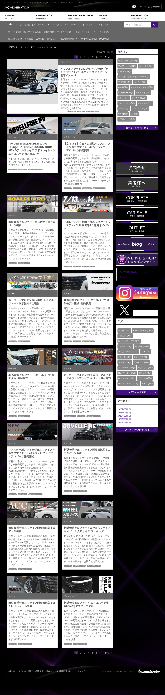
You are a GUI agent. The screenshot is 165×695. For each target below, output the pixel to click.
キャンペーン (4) (64, 31)
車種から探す (50, 16)
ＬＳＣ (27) (147, 383)
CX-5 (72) (145, 352)
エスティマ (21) (144, 103)
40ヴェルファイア (35, 169)
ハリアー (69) (140, 82)
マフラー (67, 188)
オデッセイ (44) (142, 92)
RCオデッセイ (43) (126, 373)
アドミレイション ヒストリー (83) (30, 24)
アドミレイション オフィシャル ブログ (31, 47)
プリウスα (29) (144, 378)
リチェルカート (69, 416)
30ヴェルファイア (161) (128, 341)
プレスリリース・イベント (145, 16)
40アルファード (98, 188)
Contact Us (148, 6)
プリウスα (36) (138, 98)
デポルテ (67, 266)
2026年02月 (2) (124, 419)
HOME (11, 47)
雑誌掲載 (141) (141, 346)
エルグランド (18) (139, 108)
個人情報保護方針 (64, 671)
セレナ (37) (123, 98)
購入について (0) (15, 38)
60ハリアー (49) (141, 362)
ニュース (113, 16)
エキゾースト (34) (106, 24)
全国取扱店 (38, 671)
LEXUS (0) (40, 38)
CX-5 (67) (122, 87)
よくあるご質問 (25, 671)
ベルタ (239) (123, 330)
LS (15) (134, 114)
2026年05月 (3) (124, 409)
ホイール (12, 169)
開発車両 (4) (49, 31)
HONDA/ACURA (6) (88, 38)
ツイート (71, 110)
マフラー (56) (124, 362)
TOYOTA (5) (52, 38)
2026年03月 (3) (124, 415)
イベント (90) (103, 31)
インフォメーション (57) (84, 31)
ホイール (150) (124, 346)
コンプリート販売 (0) (32, 31)
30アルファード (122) (127, 352)
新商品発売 (22, 169)
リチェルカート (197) (142, 330)
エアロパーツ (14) (72, 24)
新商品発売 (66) (140, 357)
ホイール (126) (14, 31)
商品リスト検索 (82, 16)
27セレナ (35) (144, 373)
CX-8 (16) (122, 114)
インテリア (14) (89, 24)
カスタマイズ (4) (55, 24)
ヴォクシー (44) (125, 92)
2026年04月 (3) (124, 412)
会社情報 (11, 671)
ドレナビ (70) (124, 357)
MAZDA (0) (104, 38)
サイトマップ (79, 671)
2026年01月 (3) (124, 422)
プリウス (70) (124, 82)
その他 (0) (29, 38)
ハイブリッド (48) (126, 368)
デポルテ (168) (124, 336)
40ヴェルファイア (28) (128, 383)
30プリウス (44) (144, 368)
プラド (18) (123, 108)
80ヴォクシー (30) (126, 378)
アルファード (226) (126, 66)
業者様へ (49, 671)
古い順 (110, 51)
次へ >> (108, 57)
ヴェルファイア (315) (127, 61)
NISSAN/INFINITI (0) (68, 38)
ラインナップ (19, 16)
